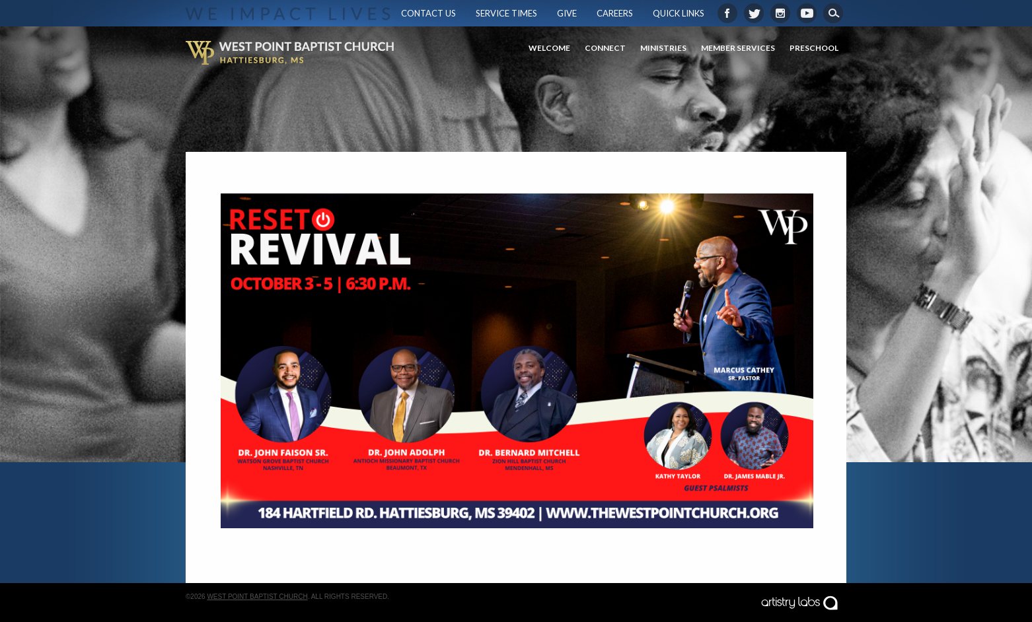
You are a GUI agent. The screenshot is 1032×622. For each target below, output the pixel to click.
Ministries (663, 48)
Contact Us (428, 13)
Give (567, 13)
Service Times (506, 13)
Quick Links (678, 13)
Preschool (814, 48)
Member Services (738, 48)
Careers (615, 13)
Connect (605, 48)
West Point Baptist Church (257, 596)
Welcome (549, 48)
